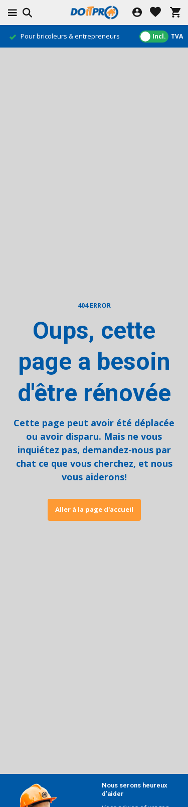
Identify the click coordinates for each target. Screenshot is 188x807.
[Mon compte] (137, 13)
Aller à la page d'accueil (94, 509)
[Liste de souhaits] (155, 13)
